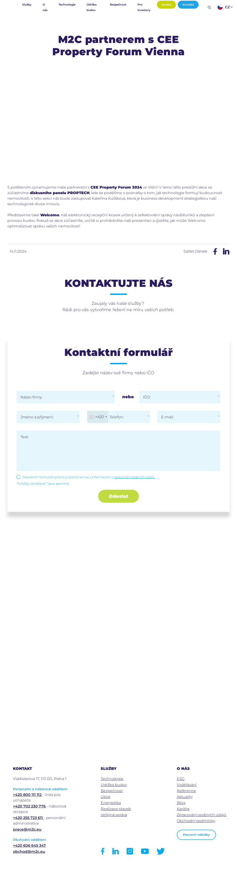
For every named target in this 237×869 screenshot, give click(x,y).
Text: (24, 437)
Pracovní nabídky (196, 834)
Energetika (111, 803)
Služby (26, 4)
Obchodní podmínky (196, 821)
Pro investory (143, 7)
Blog (181, 803)
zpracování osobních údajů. (134, 477)
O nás (45, 7)
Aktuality (185, 797)
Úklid (105, 797)
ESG (180, 779)
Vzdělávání (186, 785)
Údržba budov (92, 7)
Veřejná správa (114, 815)
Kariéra (166, 4)
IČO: (146, 397)
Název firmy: (31, 397)
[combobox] (97, 417)
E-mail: (167, 417)
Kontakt (188, 4)
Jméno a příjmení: (36, 417)
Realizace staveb (116, 809)
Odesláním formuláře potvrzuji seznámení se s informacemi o (88, 477)
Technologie (67, 4)
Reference (186, 791)
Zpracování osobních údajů (201, 815)
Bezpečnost (118, 4)
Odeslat (118, 496)
